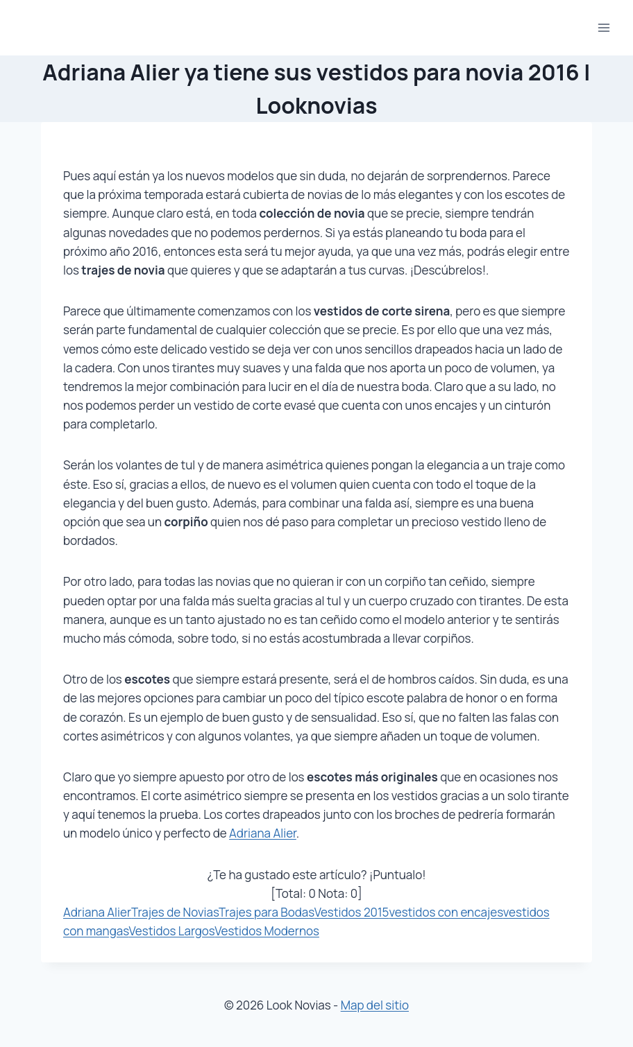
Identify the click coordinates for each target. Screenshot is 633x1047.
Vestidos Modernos (266, 931)
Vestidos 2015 (351, 912)
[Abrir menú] (603, 27)
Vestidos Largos (172, 931)
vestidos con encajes (446, 912)
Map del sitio (375, 1005)
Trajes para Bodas (266, 912)
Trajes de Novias (175, 912)
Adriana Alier (262, 833)
